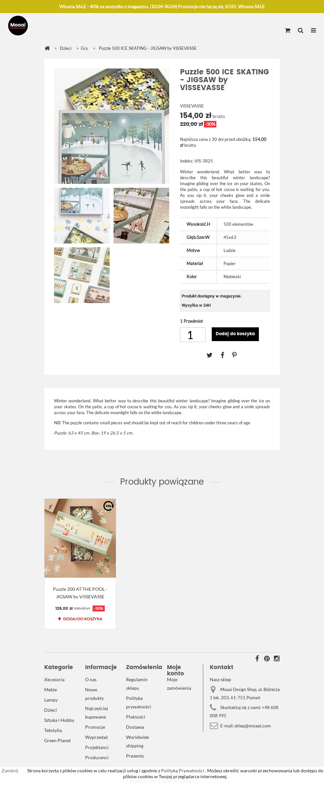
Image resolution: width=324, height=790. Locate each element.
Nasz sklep (220, 679)
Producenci (97, 757)
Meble (50, 689)
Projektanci (97, 747)
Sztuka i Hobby (59, 720)
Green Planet (57, 740)
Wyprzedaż (96, 737)
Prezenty (135, 756)
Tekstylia (53, 730)
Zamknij (10, 770)
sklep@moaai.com (252, 725)
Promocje (95, 727)
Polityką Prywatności (182, 770)
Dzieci (50, 710)
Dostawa (135, 727)
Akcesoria (54, 679)
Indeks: (186, 161)
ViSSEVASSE (192, 105)
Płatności (135, 717)
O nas (91, 679)
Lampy (51, 700)
